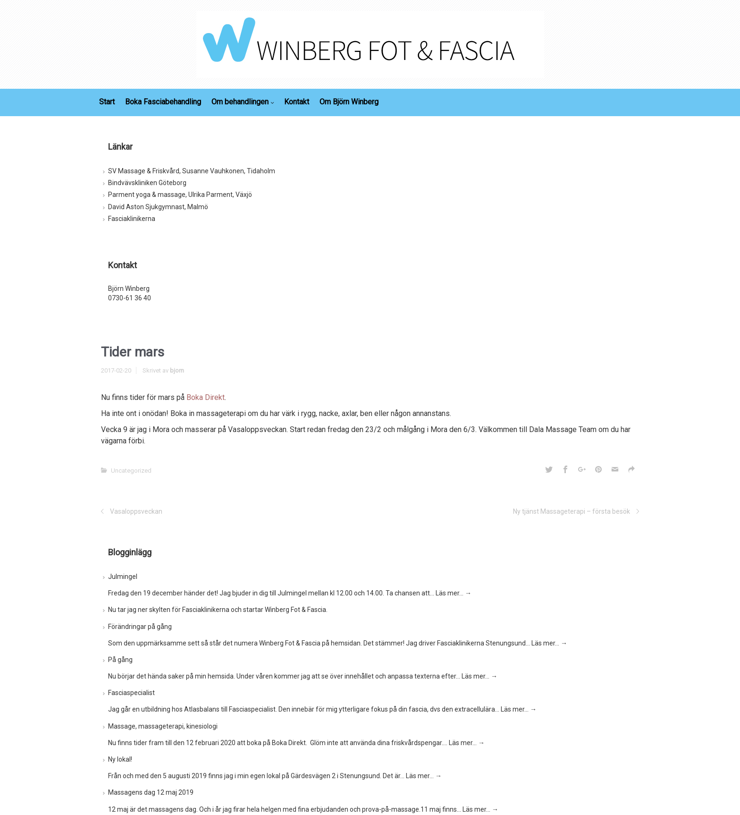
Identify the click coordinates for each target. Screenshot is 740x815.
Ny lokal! (120, 759)
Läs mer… (453, 593)
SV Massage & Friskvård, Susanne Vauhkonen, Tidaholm (191, 171)
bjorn (177, 370)
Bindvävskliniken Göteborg (147, 183)
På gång (120, 659)
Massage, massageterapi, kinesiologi (163, 726)
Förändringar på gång (140, 626)
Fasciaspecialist (131, 692)
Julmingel (122, 576)
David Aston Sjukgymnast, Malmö (158, 207)
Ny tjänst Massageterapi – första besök (571, 511)
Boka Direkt (205, 397)
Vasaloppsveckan (136, 511)
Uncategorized (131, 470)
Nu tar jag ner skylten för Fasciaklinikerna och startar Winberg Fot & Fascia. (218, 609)
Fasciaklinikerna (131, 218)
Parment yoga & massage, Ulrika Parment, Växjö (180, 194)
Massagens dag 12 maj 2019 (150, 792)
